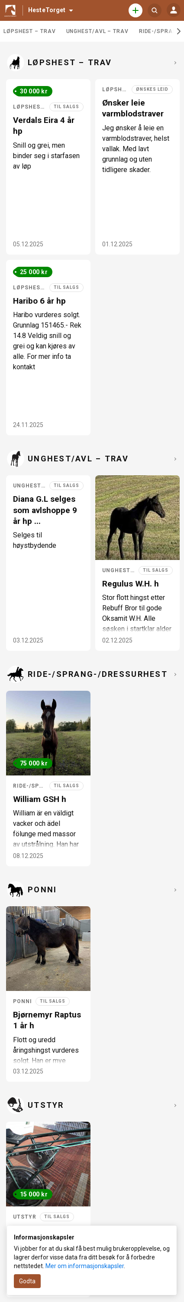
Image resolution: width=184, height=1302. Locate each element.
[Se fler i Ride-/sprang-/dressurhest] (174, 674)
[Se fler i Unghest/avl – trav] (174, 459)
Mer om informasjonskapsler (84, 1265)
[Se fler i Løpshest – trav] (174, 63)
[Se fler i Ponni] (174, 890)
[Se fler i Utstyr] (174, 1105)
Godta (27, 1281)
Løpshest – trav (29, 31)
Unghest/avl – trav (97, 31)
